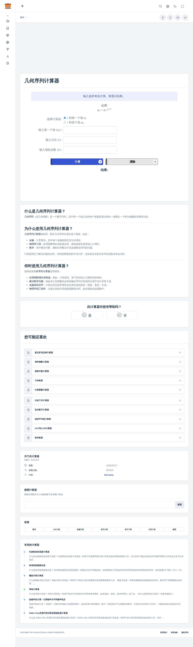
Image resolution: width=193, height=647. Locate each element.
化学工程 (152, 529)
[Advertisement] (104, 46)
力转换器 (39, 380)
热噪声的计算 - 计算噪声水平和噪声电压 (47, 599)
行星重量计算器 (42, 390)
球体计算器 (34, 589)
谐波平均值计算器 (43, 419)
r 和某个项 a (75, 122)
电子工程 (128, 529)
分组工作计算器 (42, 400)
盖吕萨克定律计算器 (44, 352)
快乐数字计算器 (42, 409)
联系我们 (163, 632)
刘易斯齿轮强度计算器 (39, 552)
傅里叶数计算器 (42, 371)
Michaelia (108, 475)
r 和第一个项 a (76, 118)
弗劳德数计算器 (42, 362)
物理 (174, 529)
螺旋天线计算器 (36, 575)
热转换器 (39, 437)
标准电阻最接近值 (37, 565)
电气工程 (104, 529)
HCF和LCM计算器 (43, 428)
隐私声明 (184, 632)
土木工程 (56, 529)
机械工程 (80, 529)
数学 (34, 529)
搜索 (179, 504)
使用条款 (174, 632)
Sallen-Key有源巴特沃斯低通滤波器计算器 (48, 613)
